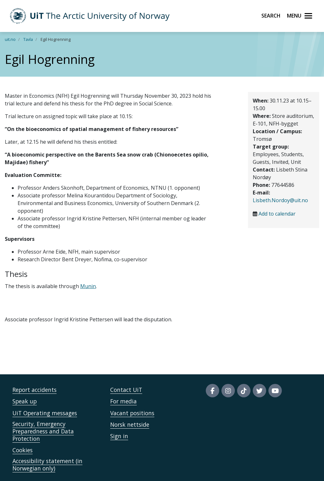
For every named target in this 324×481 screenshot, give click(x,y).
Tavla (28, 39)
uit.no (10, 39)
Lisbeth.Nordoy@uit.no (280, 200)
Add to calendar (277, 213)
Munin (88, 286)
